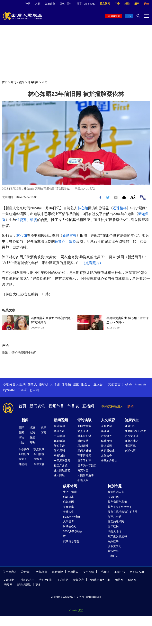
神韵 (27, 3)
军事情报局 (84, 455)
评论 (21, 437)
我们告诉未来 (116, 491)
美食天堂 (68, 506)
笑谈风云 (106, 431)
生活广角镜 (70, 491)
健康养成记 (131, 440)
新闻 (25, 420)
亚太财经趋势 (62, 470)
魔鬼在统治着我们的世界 (123, 511)
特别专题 (115, 486)
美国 (21, 432)
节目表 (73, 406)
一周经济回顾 (62, 460)
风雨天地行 (114, 531)
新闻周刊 (59, 450)
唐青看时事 (84, 460)
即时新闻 (24, 454)
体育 (43, 432)
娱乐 (22, 82)
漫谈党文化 (114, 546)
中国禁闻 (59, 435)
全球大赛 (38, 464)
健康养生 (132, 420)
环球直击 (59, 431)
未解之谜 (106, 426)
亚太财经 (59, 475)
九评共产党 (114, 516)
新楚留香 (69, 235)
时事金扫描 (84, 435)
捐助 (127, 3)
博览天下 (24, 459)
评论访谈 (84, 420)
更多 (38, 584)
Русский (8, 390)
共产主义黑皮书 (117, 536)
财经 (32, 437)
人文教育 (108, 420)
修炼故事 (113, 551)
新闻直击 (59, 445)
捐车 (136, 3)
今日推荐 (38, 454)
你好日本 (68, 496)
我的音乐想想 (71, 541)
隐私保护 (57, 571)
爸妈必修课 (108, 450)
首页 (4, 82)
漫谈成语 (106, 445)
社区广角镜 (60, 465)
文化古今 (106, 455)
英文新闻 (105, 3)
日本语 (22, 390)
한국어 (34, 390)
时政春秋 (82, 440)
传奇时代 (113, 496)
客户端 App (137, 571)
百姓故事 (113, 541)
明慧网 (119, 579)
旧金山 (86, 384)
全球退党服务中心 (99, 579)
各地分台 (50, 3)
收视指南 (41, 571)
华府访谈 (59, 455)
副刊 (13, 82)
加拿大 (32, 384)
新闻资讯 (37, 406)
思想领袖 (82, 445)
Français (141, 384)
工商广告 (113, 555)
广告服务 (104, 571)
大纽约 (21, 384)
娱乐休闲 (70, 486)
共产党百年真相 (117, 501)
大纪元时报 (46, 579)
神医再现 (130, 445)
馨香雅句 (106, 440)
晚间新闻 (59, 440)
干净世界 (62, 579)
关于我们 (26, 571)
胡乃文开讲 (131, 435)
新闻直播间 (114, 16)
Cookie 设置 (76, 610)
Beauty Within (71, 516)
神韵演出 (24, 464)
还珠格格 (120, 208)
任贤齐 (21, 220)
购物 (146, 3)
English (126, 384)
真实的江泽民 (116, 521)
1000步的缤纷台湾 (73, 534)
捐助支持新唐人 (112, 406)
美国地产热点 (109, 460)
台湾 (32, 432)
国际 (21, 427)
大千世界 (68, 521)
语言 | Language (86, 3)
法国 (76, 384)
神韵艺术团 (27, 579)
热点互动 (82, 431)
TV (129, 16)
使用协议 (72, 571)
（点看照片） (92, 263)
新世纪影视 (24, 584)
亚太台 (98, 384)
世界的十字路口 (87, 465)
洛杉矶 (43, 384)
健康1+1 (130, 426)
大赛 (37, 3)
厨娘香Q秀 (69, 526)
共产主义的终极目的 (120, 506)
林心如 (82, 208)
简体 (69, 3)
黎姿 (33, 220)
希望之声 (78, 579)
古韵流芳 (106, 435)
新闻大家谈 (84, 426)
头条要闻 (24, 449)
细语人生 (82, 480)
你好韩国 (68, 501)
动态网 (132, 579)
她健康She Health (135, 431)
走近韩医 (130, 450)
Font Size (133, 197)
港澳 (32, 427)
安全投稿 (88, 571)
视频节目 (56, 406)
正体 (62, 3)
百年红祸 (113, 526)
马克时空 (82, 470)
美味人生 (68, 511)
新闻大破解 (84, 450)
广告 (117, 3)
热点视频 (38, 449)
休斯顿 (66, 384)
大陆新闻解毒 (85, 475)
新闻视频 (61, 420)
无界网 (8, 584)
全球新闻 (59, 426)
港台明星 (33, 82)
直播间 (88, 406)
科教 (32, 442)
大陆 (21, 442)
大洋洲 (55, 384)
